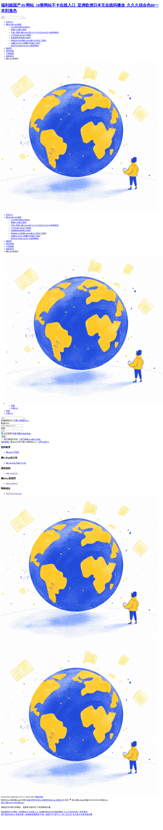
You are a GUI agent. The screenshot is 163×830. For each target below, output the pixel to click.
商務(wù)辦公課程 (18, 30)
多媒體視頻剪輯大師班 (21, 38)
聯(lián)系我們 (12, 59)
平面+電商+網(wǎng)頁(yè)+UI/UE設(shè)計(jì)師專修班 (35, 32)
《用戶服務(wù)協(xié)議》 (30, 439)
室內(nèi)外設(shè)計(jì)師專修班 (25, 46)
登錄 (13, 406)
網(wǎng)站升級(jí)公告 (16, 463)
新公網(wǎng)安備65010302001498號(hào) (90, 800)
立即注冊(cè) (43, 442)
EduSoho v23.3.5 (18, 797)
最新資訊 (10, 56)
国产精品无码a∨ (8, 814)
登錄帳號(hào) (7, 421)
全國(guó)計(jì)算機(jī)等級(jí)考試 (25, 43)
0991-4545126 (11, 473)
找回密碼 (5, 442)
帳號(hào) (5, 423)
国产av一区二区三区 (63, 814)
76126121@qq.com (14, 493)
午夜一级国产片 (47, 814)
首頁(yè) (9, 22)
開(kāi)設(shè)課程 (14, 24)
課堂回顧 (10, 51)
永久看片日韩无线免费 (82, 814)
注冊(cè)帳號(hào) (21, 421)
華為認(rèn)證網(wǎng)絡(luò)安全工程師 (28, 40)
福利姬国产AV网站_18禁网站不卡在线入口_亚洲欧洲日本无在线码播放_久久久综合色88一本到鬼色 (44, 812)
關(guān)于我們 (12, 452)
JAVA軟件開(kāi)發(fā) (20, 27)
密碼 (3, 428)
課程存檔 (39, 797)
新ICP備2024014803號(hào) (12, 803)
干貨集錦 (10, 53)
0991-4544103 (11, 483)
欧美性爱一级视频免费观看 (27, 814)
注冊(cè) (14, 408)
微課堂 (9, 48)
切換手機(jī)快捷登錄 (21, 434)
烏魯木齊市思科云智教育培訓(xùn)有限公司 (45, 800)
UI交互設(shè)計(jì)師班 (21, 35)
